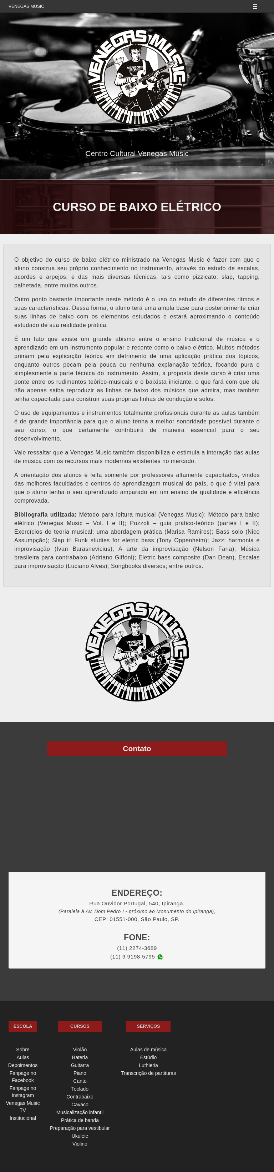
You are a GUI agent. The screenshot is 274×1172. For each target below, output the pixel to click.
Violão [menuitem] (80, 1049)
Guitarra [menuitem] (80, 1065)
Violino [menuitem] (79, 1144)
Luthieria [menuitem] (148, 1065)
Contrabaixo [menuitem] (79, 1097)
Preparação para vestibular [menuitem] (80, 1128)
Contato (137, 748)
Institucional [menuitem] (23, 1118)
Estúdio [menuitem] (148, 1057)
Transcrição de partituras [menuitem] (148, 1073)
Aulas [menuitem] (22, 1057)
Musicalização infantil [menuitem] (79, 1112)
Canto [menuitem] (79, 1081)
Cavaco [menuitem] (79, 1104)
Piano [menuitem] (79, 1073)
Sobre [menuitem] (22, 1049)
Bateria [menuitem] (80, 1057)
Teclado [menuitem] (79, 1089)
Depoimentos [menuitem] (23, 1065)
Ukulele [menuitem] (80, 1136)
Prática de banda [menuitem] (80, 1120)
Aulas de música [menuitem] (148, 1049)
